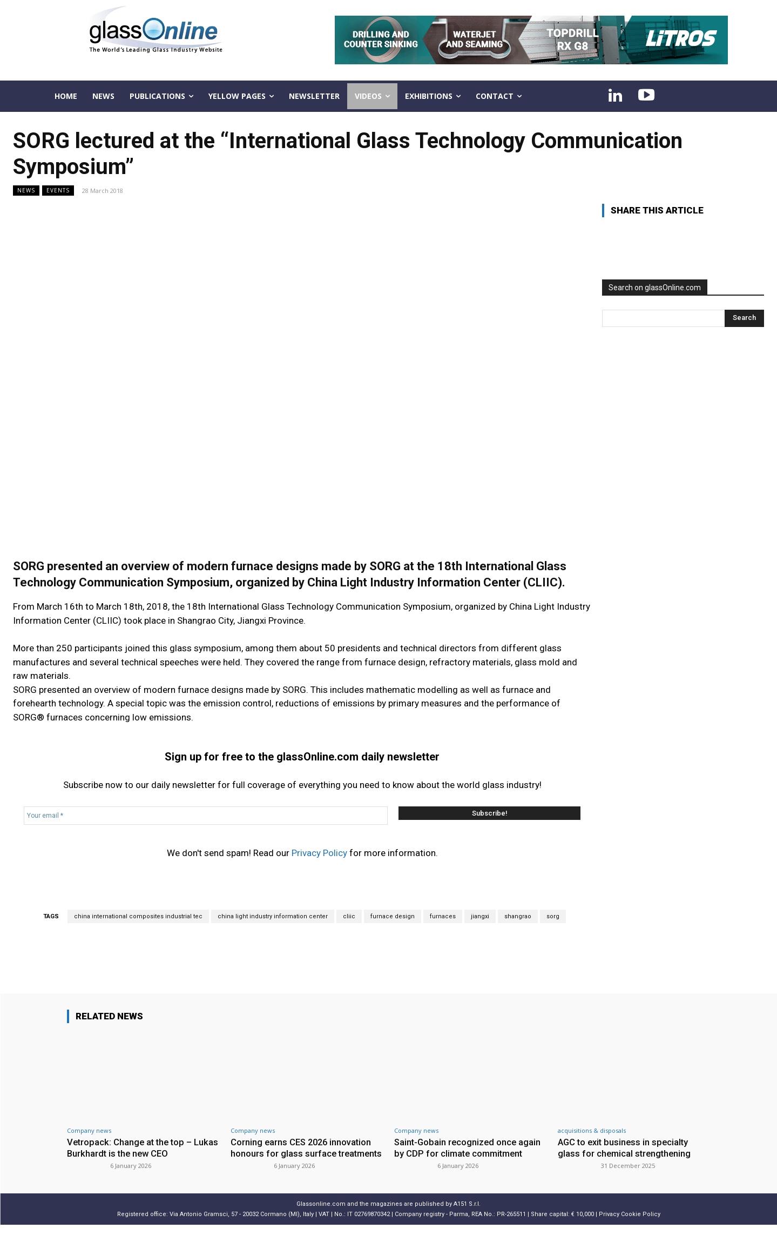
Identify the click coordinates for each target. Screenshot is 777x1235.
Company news (89, 1130)
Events (58, 190)
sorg (552, 916)
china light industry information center (273, 916)
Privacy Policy (319, 852)
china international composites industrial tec (138, 916)
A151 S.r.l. (467, 1214)
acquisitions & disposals (592, 1130)
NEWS (26, 190)
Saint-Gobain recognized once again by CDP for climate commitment (469, 1147)
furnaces (443, 916)
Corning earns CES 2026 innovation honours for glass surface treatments (303, 1153)
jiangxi (480, 916)
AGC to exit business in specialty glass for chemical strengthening (626, 1147)
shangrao (517, 916)
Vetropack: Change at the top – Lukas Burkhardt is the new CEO (132, 1147)
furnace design (392, 916)
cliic (349, 916)
